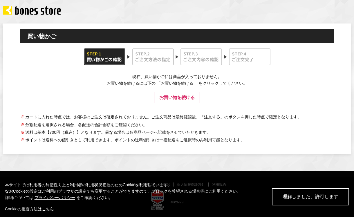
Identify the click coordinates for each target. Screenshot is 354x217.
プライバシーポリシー (55, 197)
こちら (48, 209)
